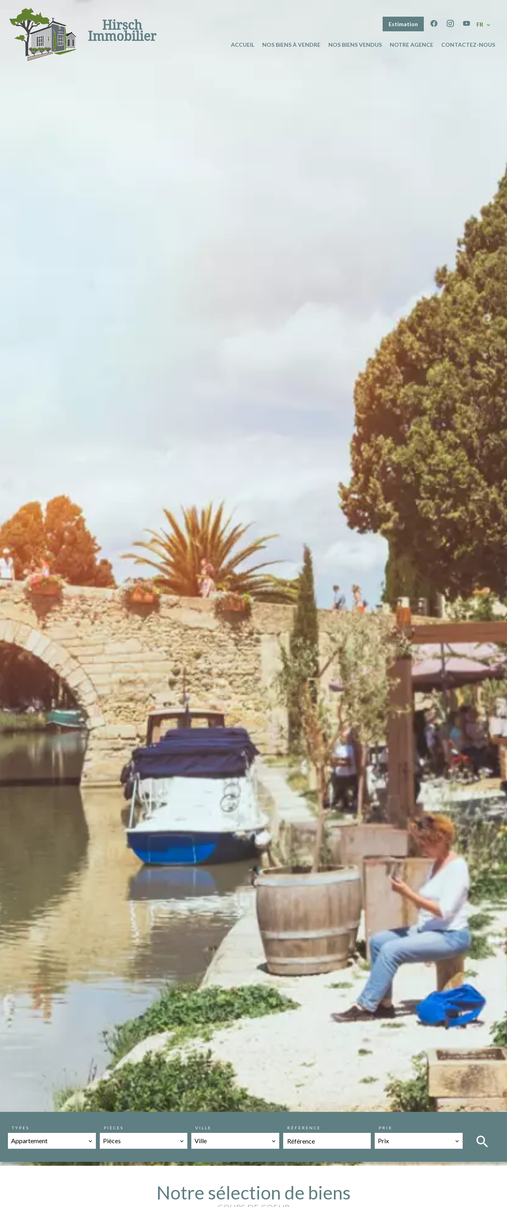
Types (20, 1127)
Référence (304, 1127)
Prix (385, 1127)
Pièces (114, 1127)
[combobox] (52, 1141)
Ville (203, 1127)
